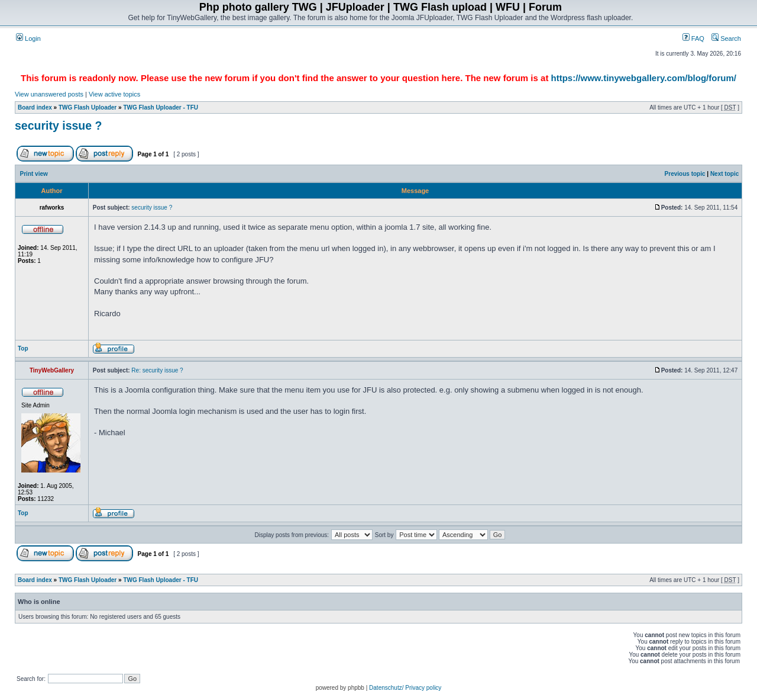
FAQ (693, 38)
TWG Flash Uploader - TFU (160, 107)
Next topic (724, 174)
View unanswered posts (49, 94)
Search (726, 38)
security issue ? (58, 125)
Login (28, 38)
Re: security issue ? (157, 370)
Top (23, 348)
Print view (34, 174)
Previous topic (685, 174)
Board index (35, 107)
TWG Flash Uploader (88, 107)
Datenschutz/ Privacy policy (405, 687)
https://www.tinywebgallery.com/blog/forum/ (643, 78)
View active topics (114, 94)
